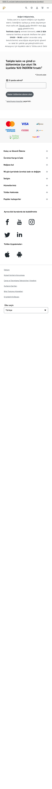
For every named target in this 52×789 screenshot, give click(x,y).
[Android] (19, 256)
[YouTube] (19, 223)
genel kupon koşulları (15, 101)
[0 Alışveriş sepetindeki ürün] (42, 7)
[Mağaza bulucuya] (31, 7)
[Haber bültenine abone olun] (20, 94)
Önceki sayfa (24, 26)
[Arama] (26, 7)
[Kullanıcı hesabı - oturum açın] (37, 7)
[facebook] (7, 223)
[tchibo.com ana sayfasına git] (4, 7)
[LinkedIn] (19, 236)
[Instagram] (31, 223)
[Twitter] (7, 236)
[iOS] (7, 256)
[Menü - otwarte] (48, 7)
